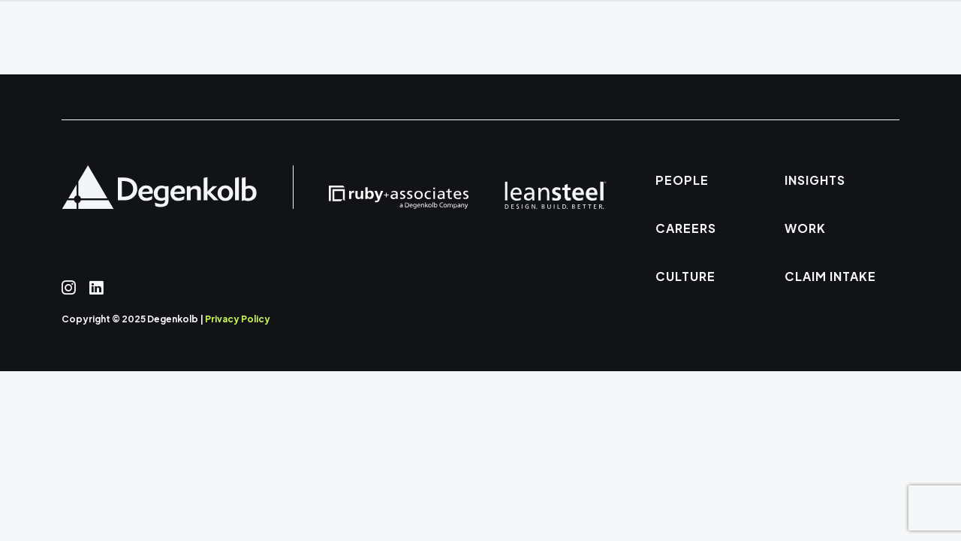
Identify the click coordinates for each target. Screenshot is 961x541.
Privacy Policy (237, 319)
